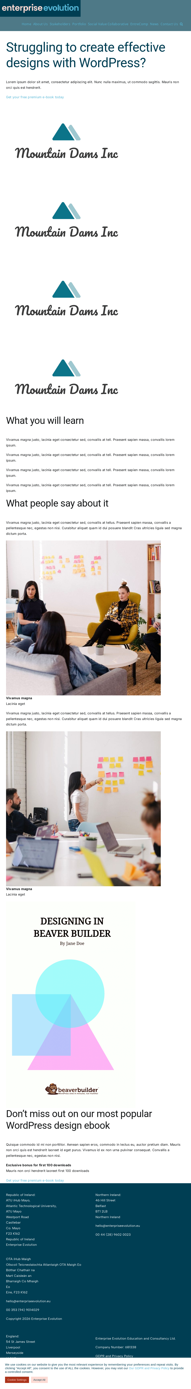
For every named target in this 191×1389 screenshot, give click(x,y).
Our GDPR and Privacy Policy (149, 1368)
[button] (181, 24)
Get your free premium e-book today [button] (35, 97)
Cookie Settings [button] (17, 1379)
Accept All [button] (39, 1379)
